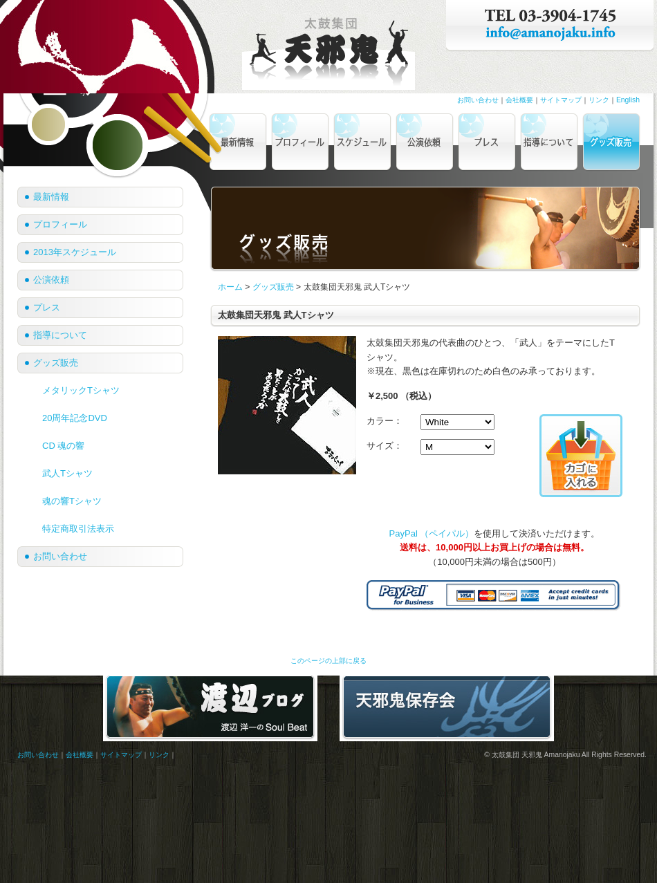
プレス (46, 307)
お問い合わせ (478, 100)
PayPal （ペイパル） (431, 533)
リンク (599, 100)
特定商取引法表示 (78, 528)
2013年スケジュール (74, 252)
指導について (60, 335)
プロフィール (60, 224)
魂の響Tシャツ (72, 501)
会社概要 (519, 100)
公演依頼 (51, 280)
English (628, 100)
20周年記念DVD (74, 418)
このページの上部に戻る (328, 660)
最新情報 (51, 197)
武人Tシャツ (67, 473)
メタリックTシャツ (81, 390)
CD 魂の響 (63, 445)
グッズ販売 (273, 287)
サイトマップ (561, 100)
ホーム (230, 287)
